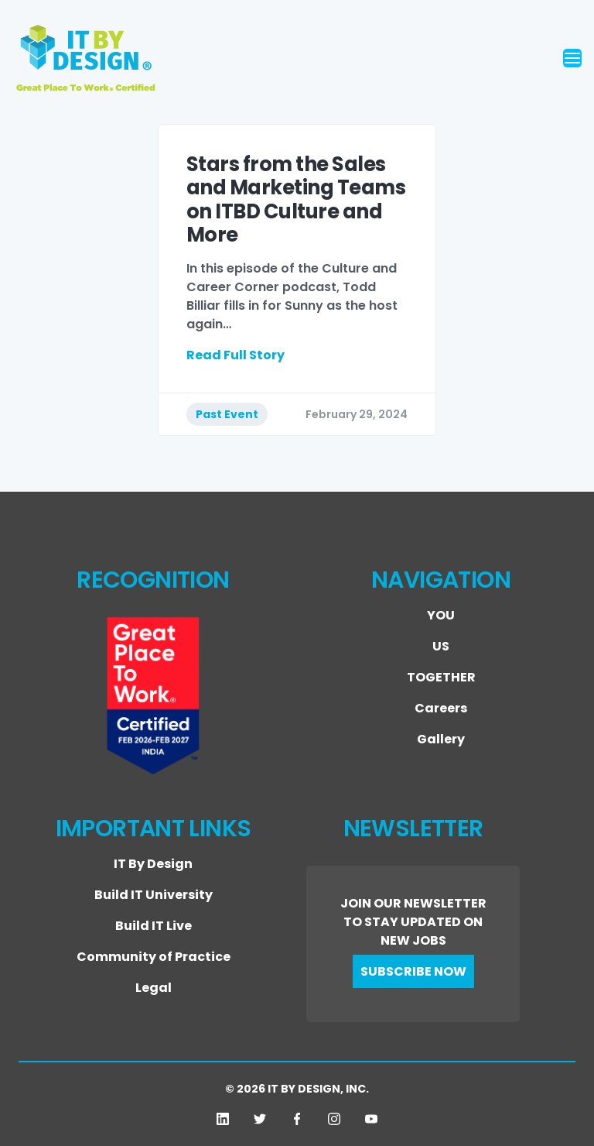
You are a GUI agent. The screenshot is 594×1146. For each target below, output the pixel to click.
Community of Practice (153, 957)
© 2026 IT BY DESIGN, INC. (297, 1088)
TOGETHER (441, 677)
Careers (441, 708)
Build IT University (153, 895)
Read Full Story (235, 355)
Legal (153, 988)
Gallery (441, 739)
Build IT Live (153, 926)
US (440, 646)
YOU (441, 615)
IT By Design (153, 864)
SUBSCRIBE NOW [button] (413, 971)
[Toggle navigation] (572, 58)
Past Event (227, 414)
